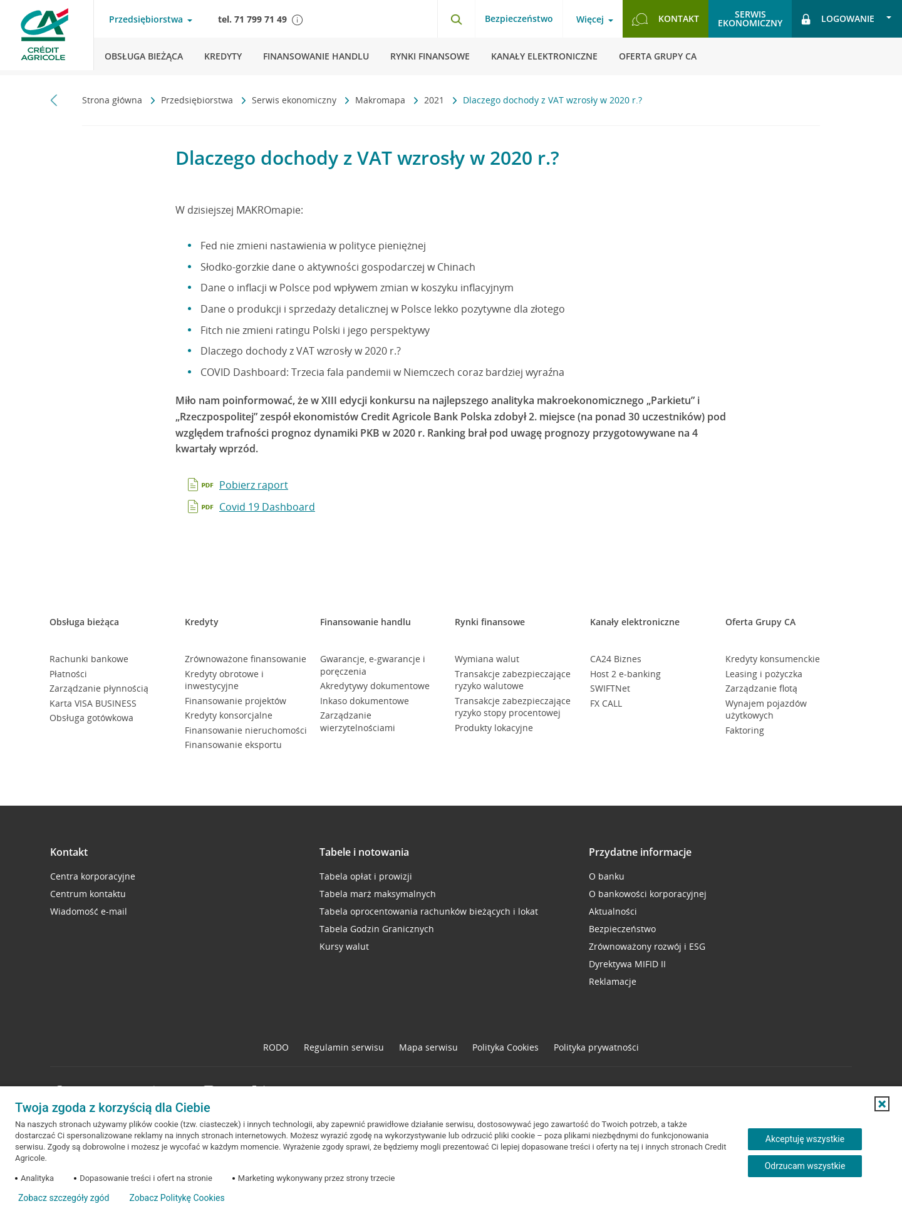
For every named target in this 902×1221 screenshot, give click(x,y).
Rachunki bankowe (88, 659)
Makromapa (381, 100)
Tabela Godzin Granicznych (376, 929)
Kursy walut (344, 946)
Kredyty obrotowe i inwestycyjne (224, 680)
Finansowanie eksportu (233, 745)
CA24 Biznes (615, 659)
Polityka (505, 1047)
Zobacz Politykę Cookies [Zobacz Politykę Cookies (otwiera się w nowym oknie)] (176, 1198)
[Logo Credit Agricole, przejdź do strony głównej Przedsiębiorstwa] (47, 37)
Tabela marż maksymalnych (377, 894)
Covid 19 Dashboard (267, 507)
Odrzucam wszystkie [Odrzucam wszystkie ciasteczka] (805, 1166)
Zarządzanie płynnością (98, 688)
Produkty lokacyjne (494, 728)
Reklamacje (612, 981)
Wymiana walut (487, 659)
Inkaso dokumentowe (364, 701)
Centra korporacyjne (92, 876)
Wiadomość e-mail (88, 911)
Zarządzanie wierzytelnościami (357, 721)
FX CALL (606, 703)
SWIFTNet (610, 688)
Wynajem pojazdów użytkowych (766, 709)
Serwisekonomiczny (750, 18)
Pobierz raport (253, 485)
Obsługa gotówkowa (91, 718)
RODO (276, 1047)
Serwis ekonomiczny (295, 100)
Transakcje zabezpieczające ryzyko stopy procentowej (513, 707)
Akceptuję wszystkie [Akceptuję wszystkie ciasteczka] (804, 1139)
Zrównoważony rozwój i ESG (647, 946)
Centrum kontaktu (88, 894)
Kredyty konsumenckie (772, 659)
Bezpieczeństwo (519, 18)
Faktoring (744, 730)
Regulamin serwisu (344, 1047)
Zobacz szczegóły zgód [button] (63, 1198)
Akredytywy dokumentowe (375, 686)
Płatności (68, 674)
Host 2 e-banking (625, 674)
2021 (435, 100)
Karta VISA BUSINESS (93, 703)
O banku (607, 876)
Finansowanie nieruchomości (246, 730)
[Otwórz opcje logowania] (847, 19)
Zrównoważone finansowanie (245, 659)
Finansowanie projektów (235, 701)
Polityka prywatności (596, 1047)
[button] (882, 1104)
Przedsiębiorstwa (198, 100)
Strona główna (113, 100)
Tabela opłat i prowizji (365, 876)
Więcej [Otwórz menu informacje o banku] (590, 19)
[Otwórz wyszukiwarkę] (456, 19)
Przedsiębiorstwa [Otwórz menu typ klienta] (146, 19)
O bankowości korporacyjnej (648, 894)
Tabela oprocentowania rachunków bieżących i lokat (428, 911)
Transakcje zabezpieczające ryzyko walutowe (513, 680)
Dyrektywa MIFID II (627, 964)
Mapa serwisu (428, 1047)
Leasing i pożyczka (763, 674)
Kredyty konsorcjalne (228, 715)
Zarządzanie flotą (761, 688)
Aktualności (613, 911)
